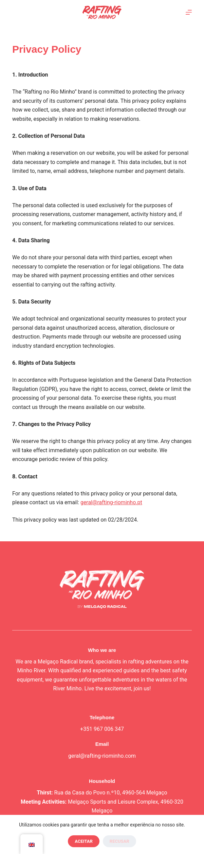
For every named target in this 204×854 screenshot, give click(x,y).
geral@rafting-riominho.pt (111, 502)
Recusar (119, 841)
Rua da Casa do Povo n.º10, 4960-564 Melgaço (110, 792)
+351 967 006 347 (102, 729)
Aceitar (84, 841)
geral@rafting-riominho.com (102, 756)
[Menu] (189, 12)
